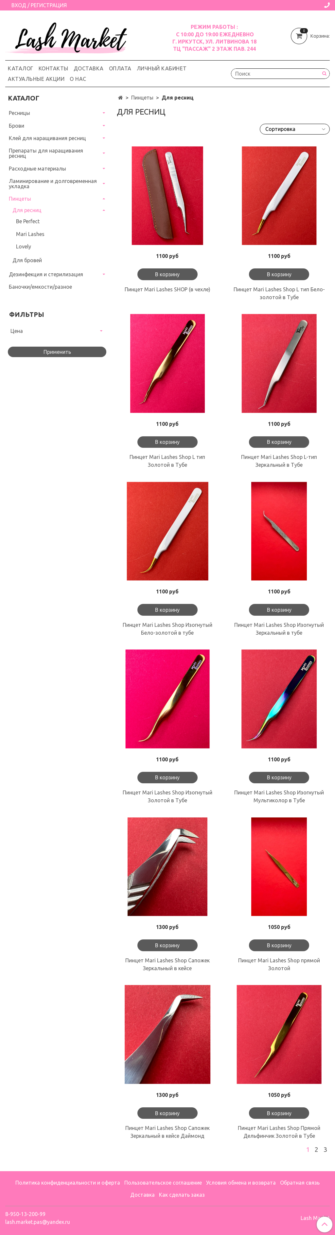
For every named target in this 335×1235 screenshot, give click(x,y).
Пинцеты (142, 97)
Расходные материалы (37, 169)
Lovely (23, 246)
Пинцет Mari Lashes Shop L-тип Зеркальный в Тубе (279, 461)
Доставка (89, 68)
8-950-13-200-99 (25, 1214)
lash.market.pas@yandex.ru (37, 1222)
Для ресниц (27, 210)
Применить (57, 352)
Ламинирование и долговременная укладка (53, 183)
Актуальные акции (36, 79)
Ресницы (19, 113)
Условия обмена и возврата (241, 1183)
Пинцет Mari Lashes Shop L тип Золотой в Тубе (167, 461)
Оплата (120, 68)
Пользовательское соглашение (163, 1183)
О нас (78, 79)
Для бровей (27, 260)
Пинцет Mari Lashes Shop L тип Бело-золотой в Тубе (279, 293)
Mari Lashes (30, 234)
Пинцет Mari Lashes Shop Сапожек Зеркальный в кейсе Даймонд (167, 1132)
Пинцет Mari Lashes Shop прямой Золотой (279, 964)
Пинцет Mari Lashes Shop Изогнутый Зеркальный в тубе (279, 629)
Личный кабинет (162, 68)
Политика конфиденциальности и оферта (67, 1183)
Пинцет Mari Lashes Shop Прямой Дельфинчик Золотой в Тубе (279, 1132)
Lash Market (315, 1218)
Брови (16, 126)
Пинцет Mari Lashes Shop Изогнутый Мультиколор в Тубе (279, 796)
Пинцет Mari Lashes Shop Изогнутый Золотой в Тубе (167, 796)
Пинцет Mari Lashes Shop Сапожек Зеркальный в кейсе (167, 964)
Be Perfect (28, 221)
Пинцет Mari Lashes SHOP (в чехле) (167, 289)
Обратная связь (300, 1183)
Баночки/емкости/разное (40, 287)
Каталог (20, 68)
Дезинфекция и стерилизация (46, 274)
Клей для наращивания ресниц (47, 138)
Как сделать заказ (182, 1195)
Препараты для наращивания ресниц (46, 153)
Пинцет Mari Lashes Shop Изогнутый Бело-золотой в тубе (167, 629)
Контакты (53, 68)
